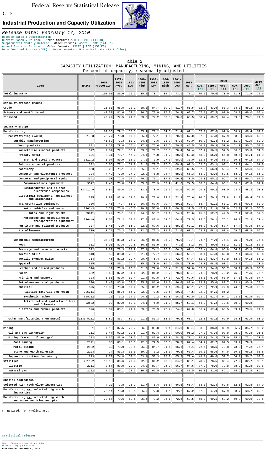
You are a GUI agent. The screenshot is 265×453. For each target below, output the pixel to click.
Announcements (63, 49)
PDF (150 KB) (96, 46)
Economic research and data (27, 443)
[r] (200, 88)
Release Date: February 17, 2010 (15, 58)
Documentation (40, 37)
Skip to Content (8, 29)
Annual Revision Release (21, 46)
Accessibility (10, 445)
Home (4, 443)
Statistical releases (19, 435)
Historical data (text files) (102, 49)
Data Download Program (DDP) (24, 49)
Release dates (13, 37)
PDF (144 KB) (94, 40)
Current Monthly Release (21, 40)
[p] (258, 88)
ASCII (75, 40)
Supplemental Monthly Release (25, 43)
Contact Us (28, 445)
